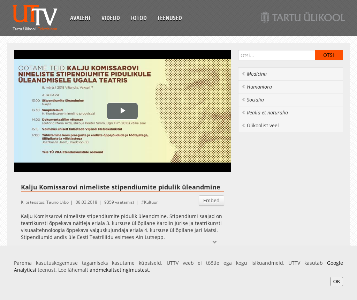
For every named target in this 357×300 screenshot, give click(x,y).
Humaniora (256, 86)
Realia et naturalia (264, 112)
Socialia (252, 99)
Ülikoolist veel (260, 125)
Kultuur (151, 202)
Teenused (169, 18)
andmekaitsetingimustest (119, 270)
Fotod (138, 18)
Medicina (254, 73)
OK (336, 281)
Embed (211, 200)
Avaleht (80, 18)
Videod (110, 18)
